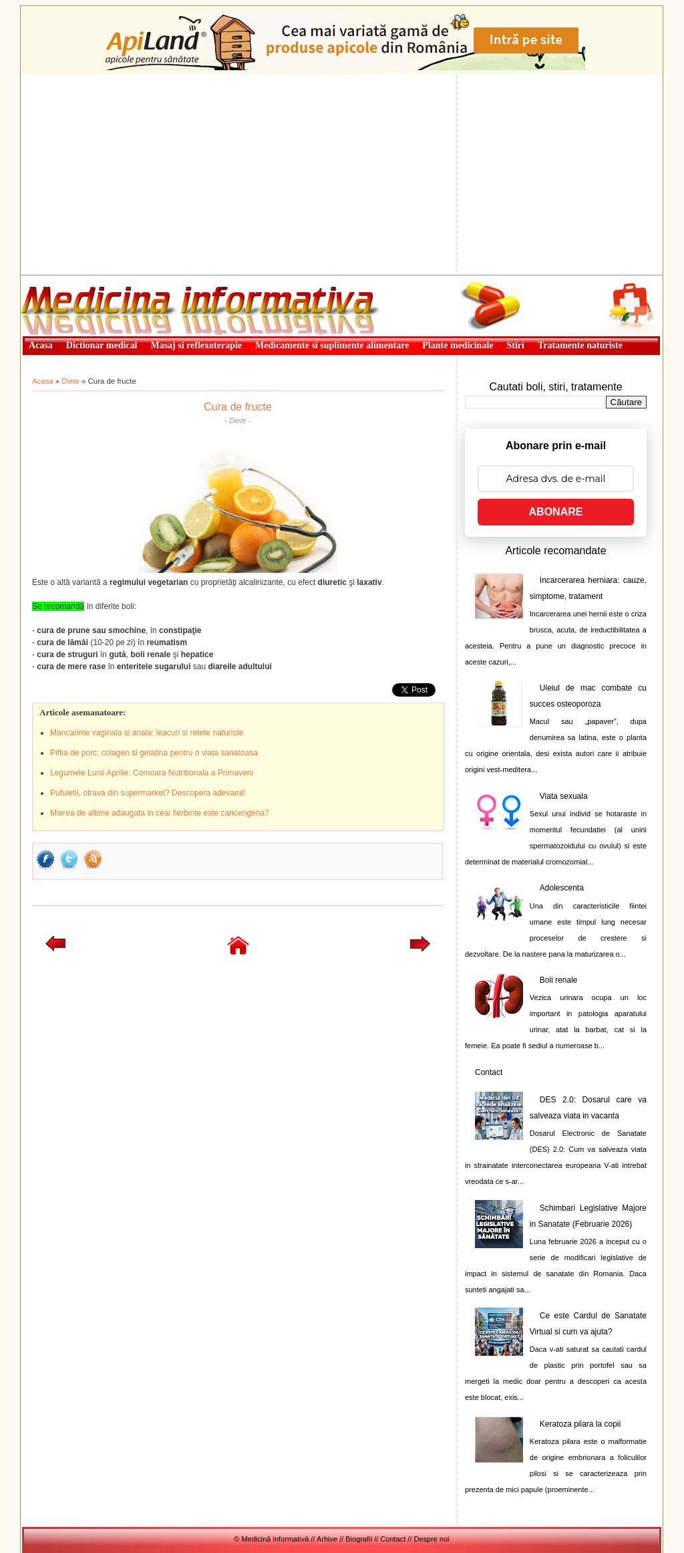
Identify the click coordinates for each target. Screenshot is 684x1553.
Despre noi (432, 1539)
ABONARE (556, 511)
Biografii (358, 1539)
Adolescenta (562, 887)
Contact (488, 1072)
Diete (70, 381)
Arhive (327, 1539)
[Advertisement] (342, 174)
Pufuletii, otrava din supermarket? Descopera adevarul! (148, 793)
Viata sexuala (564, 796)
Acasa (42, 381)
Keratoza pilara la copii (580, 1424)
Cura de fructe (237, 406)
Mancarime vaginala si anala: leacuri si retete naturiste (146, 732)
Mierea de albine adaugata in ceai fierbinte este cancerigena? (159, 813)
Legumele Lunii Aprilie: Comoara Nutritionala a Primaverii (151, 773)
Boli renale (559, 980)
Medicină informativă (56, 279)
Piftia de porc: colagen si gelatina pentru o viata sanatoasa (154, 752)
